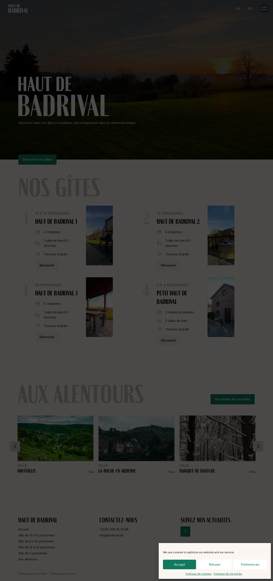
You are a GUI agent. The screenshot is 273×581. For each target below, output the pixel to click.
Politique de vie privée (228, 573)
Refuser (215, 564)
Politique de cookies (199, 573)
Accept (179, 564)
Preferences (250, 564)
